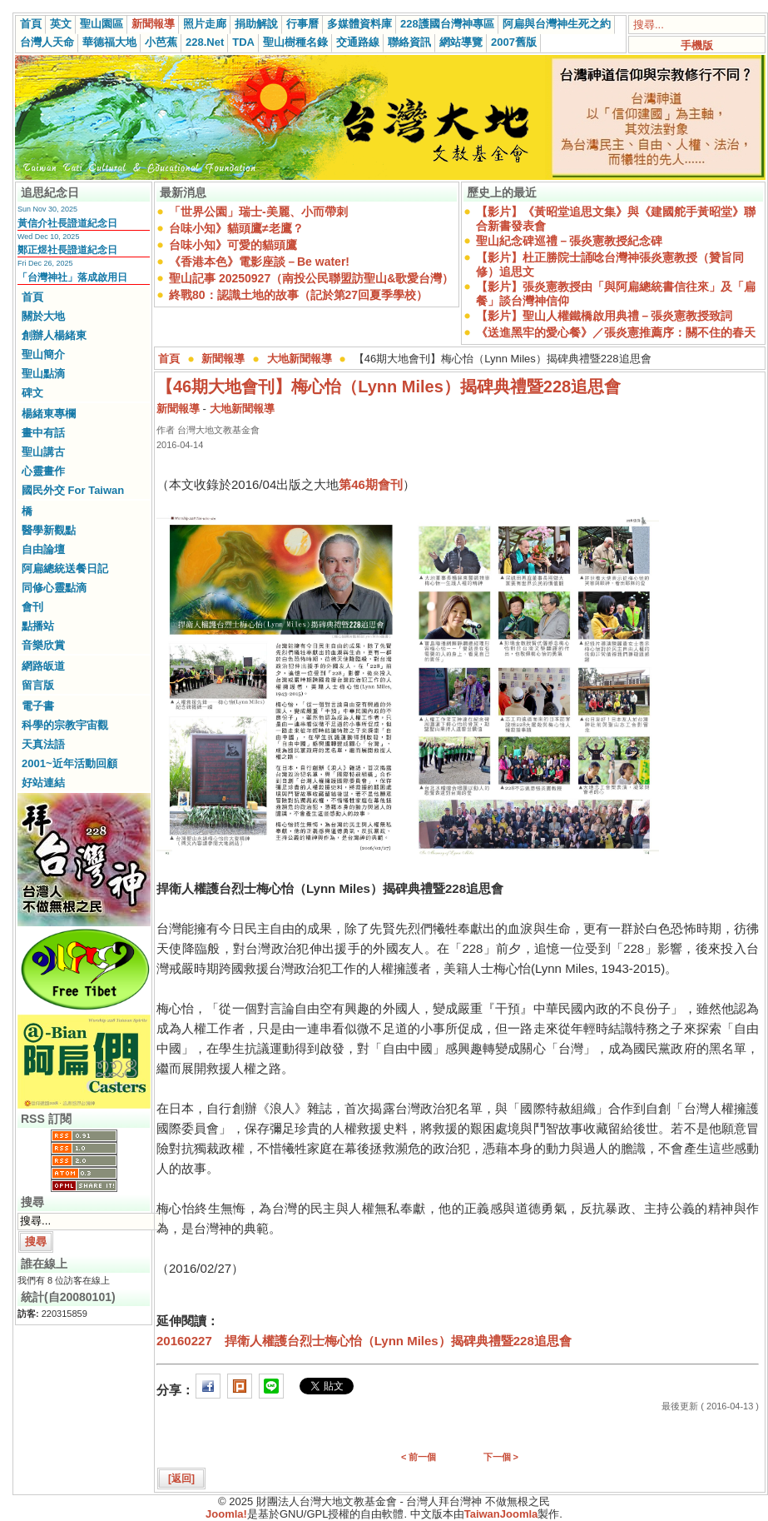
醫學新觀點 (49, 530)
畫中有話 (43, 432)
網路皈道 (43, 666)
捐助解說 (256, 23)
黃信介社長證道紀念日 (67, 223)
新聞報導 (153, 23)
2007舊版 (514, 42)
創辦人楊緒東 (54, 335)
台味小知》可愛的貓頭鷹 (233, 245)
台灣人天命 (47, 42)
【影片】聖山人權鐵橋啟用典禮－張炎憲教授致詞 (604, 315)
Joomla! (226, 1514)
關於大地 (43, 316)
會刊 (32, 607)
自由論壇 (43, 549)
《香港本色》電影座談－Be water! (259, 261)
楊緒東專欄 (49, 413)
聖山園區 (101, 23)
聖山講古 (43, 452)
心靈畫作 (43, 471)
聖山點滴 (43, 373)
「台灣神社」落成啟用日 (72, 277)
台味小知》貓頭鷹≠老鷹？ (236, 228)
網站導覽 (461, 42)
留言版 (38, 685)
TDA (243, 42)
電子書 (38, 706)
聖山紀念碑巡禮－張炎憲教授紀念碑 (569, 240)
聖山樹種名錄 (295, 42)
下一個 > (500, 1457)
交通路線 (357, 42)
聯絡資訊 (409, 42)
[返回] (181, 1478)
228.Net (205, 42)
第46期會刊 (371, 484)
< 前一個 (418, 1457)
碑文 (32, 392)
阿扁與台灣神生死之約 (557, 23)
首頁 (31, 23)
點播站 (38, 626)
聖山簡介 (43, 354)
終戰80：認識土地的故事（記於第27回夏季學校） (298, 295)
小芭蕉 (161, 42)
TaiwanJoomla (501, 1514)
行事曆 (302, 23)
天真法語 (43, 744)
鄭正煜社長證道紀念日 (67, 250)
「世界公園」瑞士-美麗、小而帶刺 (258, 211)
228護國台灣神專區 (447, 23)
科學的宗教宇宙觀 (65, 725)
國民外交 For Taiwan (73, 490)
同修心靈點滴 (54, 587)
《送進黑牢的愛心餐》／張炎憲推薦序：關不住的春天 (616, 332)
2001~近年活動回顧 (69, 763)
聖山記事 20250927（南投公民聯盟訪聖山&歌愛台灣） (311, 278)
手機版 (697, 45)
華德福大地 (109, 42)
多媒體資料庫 (359, 23)
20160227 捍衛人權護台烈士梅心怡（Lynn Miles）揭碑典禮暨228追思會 (364, 1341)
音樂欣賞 (43, 645)
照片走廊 (204, 23)
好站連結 (43, 782)
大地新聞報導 (299, 358)
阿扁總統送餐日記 (65, 568)
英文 (61, 23)
